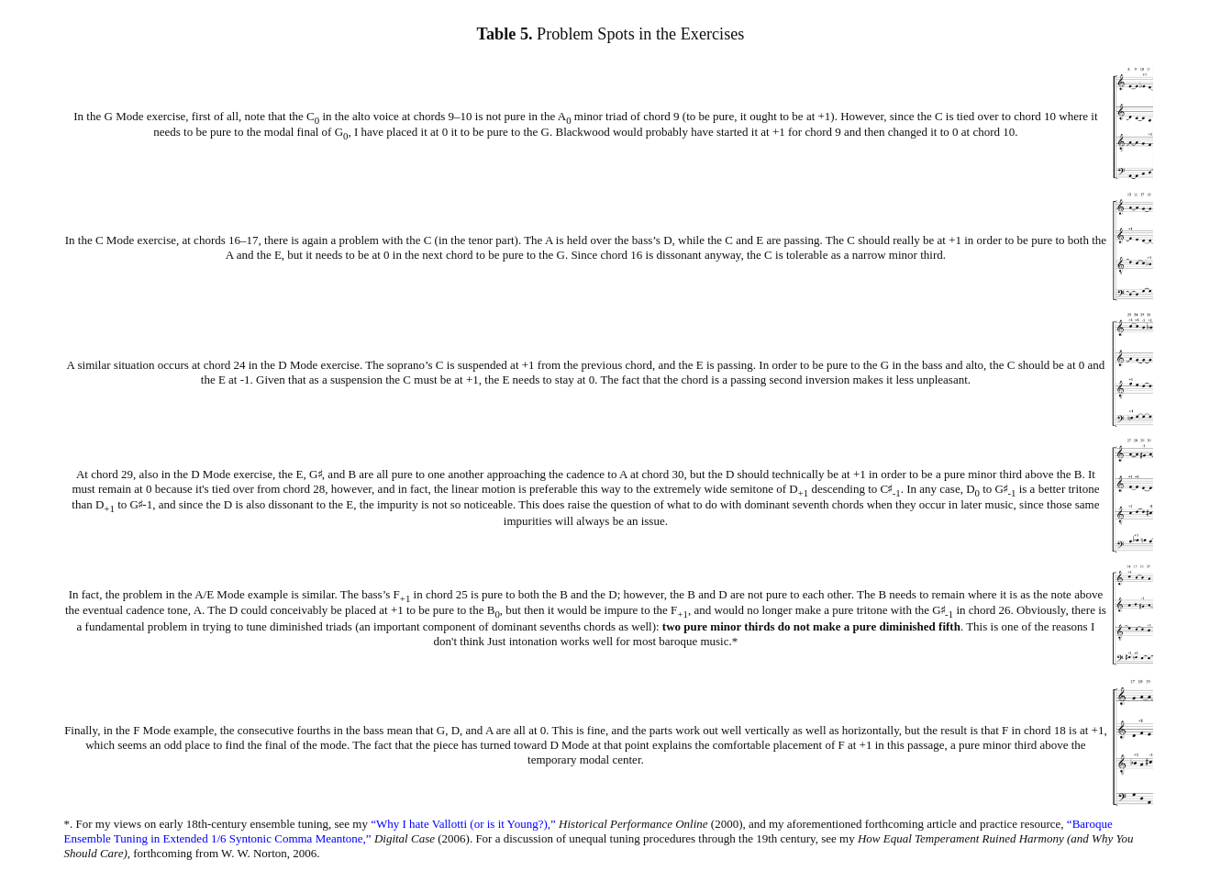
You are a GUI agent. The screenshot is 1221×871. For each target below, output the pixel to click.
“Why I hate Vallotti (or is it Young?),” (463, 824)
